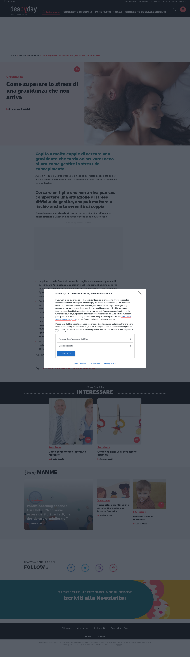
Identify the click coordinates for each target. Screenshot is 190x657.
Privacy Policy (110, 364)
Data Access (95, 364)
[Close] (140, 293)
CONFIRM (69, 354)
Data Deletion (80, 364)
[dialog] (95, 328)
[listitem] (95, 339)
